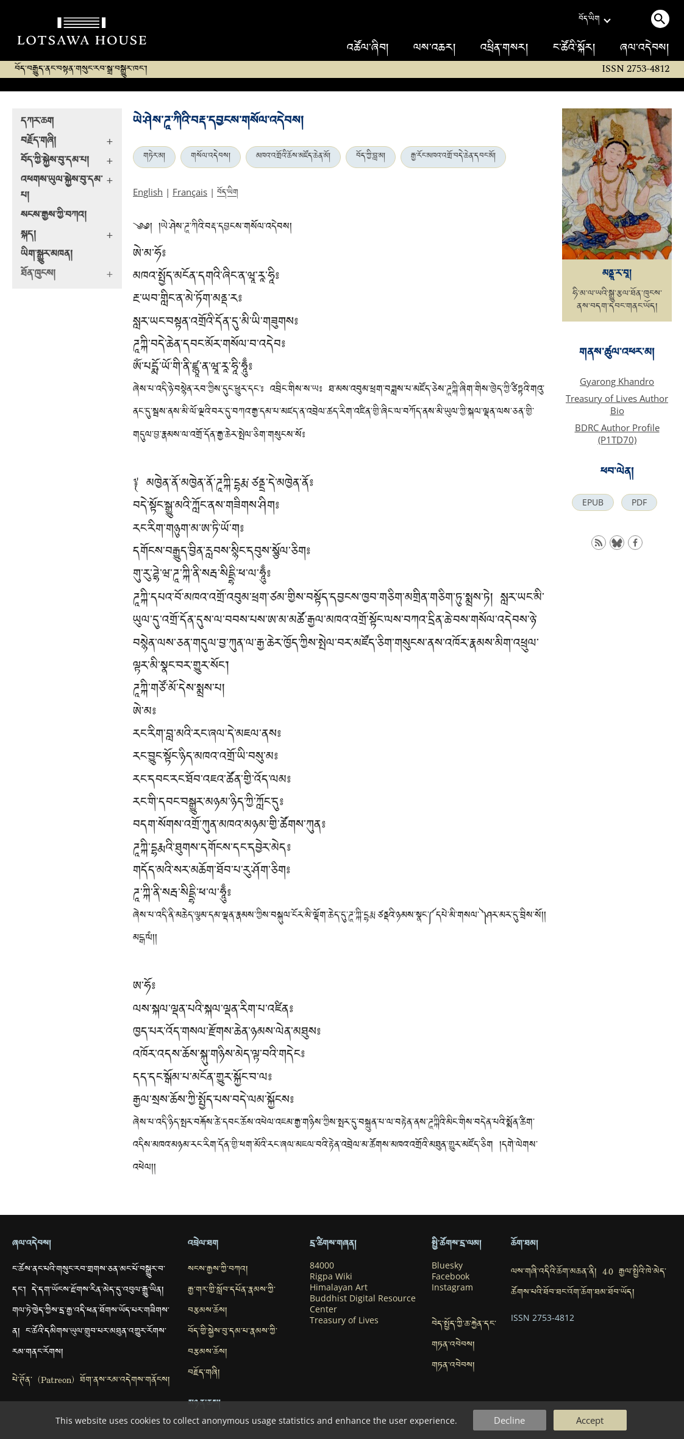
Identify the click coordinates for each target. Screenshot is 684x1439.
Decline (509, 1420)
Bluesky (447, 1265)
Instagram (452, 1287)
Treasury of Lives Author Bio (617, 404)
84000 (322, 1265)
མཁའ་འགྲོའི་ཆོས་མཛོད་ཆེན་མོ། (293, 157)
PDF (639, 502)
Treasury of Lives (344, 1320)
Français (190, 192)
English (148, 192)
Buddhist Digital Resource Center (363, 1304)
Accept (590, 1420)
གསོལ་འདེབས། (210, 157)
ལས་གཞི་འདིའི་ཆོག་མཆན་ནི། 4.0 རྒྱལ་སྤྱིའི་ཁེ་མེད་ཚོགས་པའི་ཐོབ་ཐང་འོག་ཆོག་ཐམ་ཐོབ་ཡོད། (588, 1283)
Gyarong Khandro (617, 381)
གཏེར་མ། (154, 157)
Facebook (450, 1276)
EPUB (593, 502)
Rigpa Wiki (331, 1276)
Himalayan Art (339, 1287)
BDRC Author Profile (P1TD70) (617, 433)
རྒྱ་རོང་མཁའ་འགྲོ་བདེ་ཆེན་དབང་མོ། (453, 157)
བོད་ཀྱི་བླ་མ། (370, 157)
